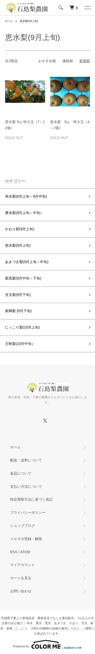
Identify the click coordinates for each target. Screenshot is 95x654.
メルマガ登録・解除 (26, 539)
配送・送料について (26, 460)
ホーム (9, 21)
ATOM (25, 552)
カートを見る (20, 578)
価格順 (67, 61)
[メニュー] (87, 7)
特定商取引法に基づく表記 (31, 499)
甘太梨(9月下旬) (18, 295)
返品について (20, 473)
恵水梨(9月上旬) (29, 21)
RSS (13, 552)
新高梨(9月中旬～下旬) (23, 278)
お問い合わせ (20, 591)
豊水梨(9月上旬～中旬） (31, 213)
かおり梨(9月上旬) (19, 229)
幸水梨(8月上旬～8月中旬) (30, 196)
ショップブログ (22, 526)
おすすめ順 (47, 61)
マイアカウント (22, 565)
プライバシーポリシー (28, 512)
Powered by (47, 644)
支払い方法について (26, 486)
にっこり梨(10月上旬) (22, 327)
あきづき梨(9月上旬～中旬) (30, 262)
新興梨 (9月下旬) (20, 311)
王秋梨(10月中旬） (20, 344)
